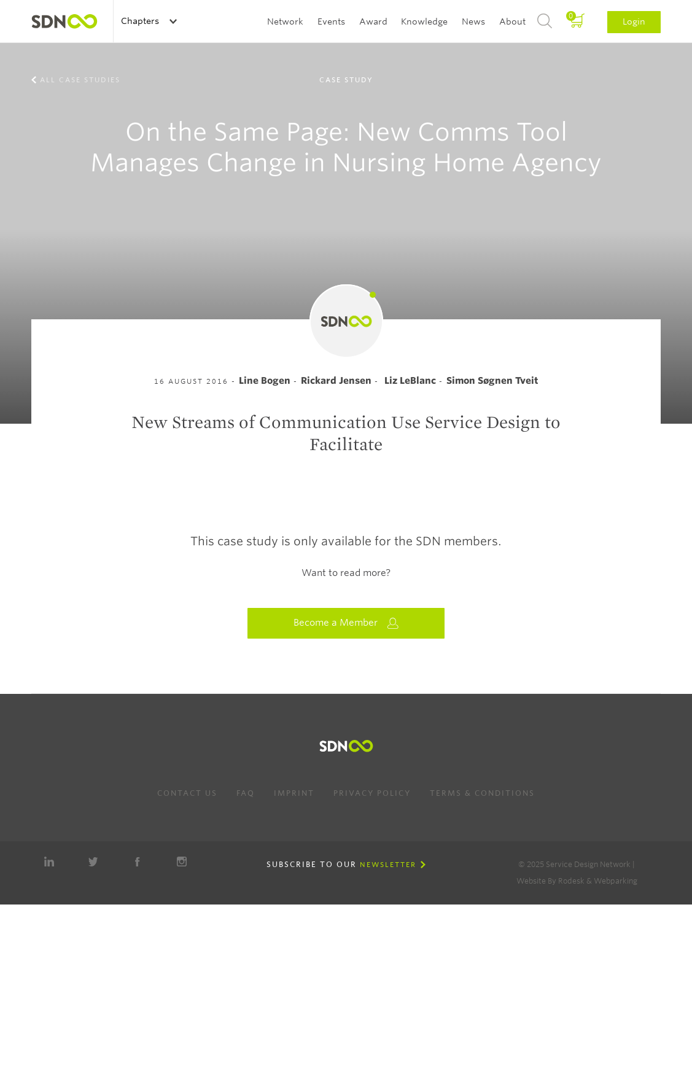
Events (331, 21)
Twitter (93, 861)
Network (285, 21)
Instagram (182, 861)
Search (544, 21)
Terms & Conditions (482, 793)
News (473, 21)
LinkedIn (49, 861)
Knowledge (424, 21)
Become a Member (346, 623)
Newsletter (388, 864)
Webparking (615, 880)
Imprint (294, 793)
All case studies (80, 80)
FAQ (245, 793)
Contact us (187, 793)
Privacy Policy (372, 793)
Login (634, 21)
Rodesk (571, 880)
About (512, 21)
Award (373, 21)
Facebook (137, 861)
